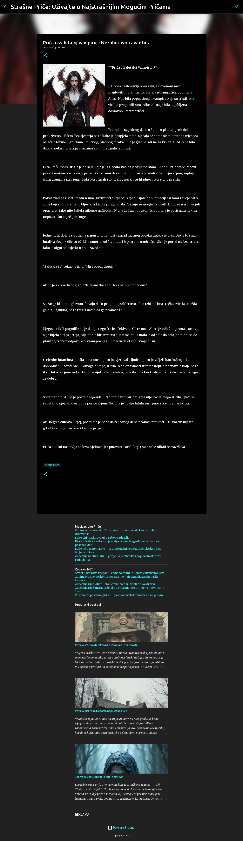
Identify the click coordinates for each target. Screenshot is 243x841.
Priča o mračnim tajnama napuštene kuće (101, 711)
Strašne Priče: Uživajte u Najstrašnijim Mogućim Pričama (91, 6)
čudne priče (51, 465)
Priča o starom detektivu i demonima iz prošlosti (106, 645)
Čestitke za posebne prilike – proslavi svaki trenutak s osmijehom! (119, 595)
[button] (45, 55)
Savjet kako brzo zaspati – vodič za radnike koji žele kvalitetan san (119, 573)
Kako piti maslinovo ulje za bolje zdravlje (102, 537)
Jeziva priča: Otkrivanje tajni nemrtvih (99, 776)
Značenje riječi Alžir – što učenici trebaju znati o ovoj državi (115, 584)
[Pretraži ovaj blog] (219, 6)
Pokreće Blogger (122, 827)
